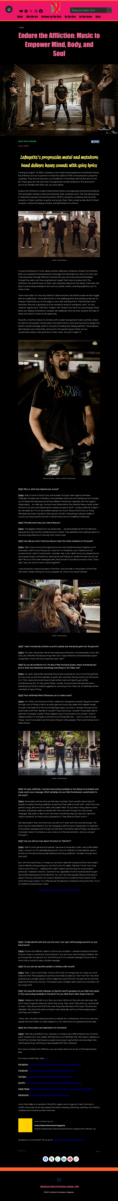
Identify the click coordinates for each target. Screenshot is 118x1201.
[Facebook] (45, 1159)
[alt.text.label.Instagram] (36, 11)
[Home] (9, 9)
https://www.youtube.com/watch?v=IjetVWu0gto (59, 890)
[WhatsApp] (58, 1159)
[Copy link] (76, 1159)
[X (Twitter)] (51, 1159)
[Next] (94, 1151)
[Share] (95, 141)
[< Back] (26, 27)
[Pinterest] (70, 1159)
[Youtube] (21, 11)
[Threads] (26, 11)
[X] (31, 11)
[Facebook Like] (22, 1145)
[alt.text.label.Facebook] (41, 11)
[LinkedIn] (64, 1159)
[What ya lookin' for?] (87, 10)
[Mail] (59, 1180)
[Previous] (26, 1150)
